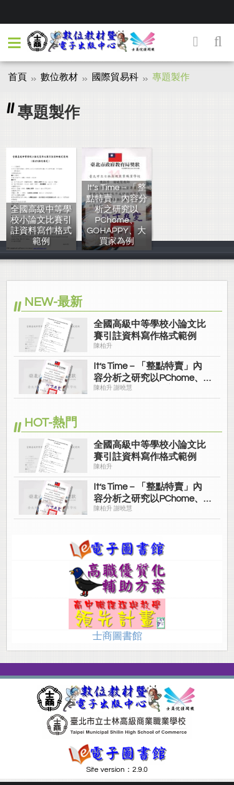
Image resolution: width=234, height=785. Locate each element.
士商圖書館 (117, 636)
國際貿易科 (115, 77)
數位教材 (59, 77)
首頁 (17, 77)
